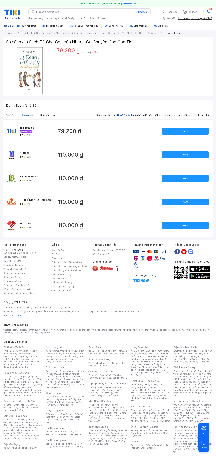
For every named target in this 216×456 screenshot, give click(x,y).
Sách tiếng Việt (138, 445)
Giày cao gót (52, 396)
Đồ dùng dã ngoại (193, 374)
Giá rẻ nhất (27, 115)
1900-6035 (17, 250)
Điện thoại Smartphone (14, 405)
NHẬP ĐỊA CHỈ (124, 115)
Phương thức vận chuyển (15, 269)
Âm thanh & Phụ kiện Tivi (185, 351)
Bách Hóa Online (98, 426)
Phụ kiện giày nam (61, 419)
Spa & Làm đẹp (151, 413)
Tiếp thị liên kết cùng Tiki (63, 282)
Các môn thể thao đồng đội (193, 384)
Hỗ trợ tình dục (28, 435)
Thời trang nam (55, 367)
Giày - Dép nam (55, 410)
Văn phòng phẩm (155, 445)
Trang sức (93, 375)
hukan (27, 332)
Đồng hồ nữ (105, 375)
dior (15, 330)
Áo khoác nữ (69, 353)
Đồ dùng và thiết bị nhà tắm (108, 413)
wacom (154, 330)
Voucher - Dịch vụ (141, 406)
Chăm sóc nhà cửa (22, 395)
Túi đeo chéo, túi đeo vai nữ (59, 431)
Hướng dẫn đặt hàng (13, 265)
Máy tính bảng (17, 410)
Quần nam (65, 371)
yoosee (173, 330)
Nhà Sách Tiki (139, 441)
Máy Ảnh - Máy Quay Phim (189, 401)
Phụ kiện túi (76, 434)
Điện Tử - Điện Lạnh (185, 347)
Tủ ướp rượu (204, 361)
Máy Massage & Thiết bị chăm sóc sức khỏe (22, 426)
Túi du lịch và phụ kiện (105, 351)
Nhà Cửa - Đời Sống (100, 401)
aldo (111, 330)
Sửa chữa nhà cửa (102, 407)
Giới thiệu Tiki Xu (59, 278)
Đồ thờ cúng (99, 418)
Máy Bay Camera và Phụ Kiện (191, 419)
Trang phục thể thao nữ (184, 371)
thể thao (100, 18)
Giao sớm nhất (47, 115)
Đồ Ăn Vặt (99, 438)
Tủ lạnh (182, 353)
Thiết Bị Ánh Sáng (192, 407)
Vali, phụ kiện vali (118, 353)
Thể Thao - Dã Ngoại (185, 367)
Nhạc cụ (111, 418)
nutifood (128, 330)
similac (187, 330)
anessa (163, 330)
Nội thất (102, 410)
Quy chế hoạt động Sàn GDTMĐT (108, 250)
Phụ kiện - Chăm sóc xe (142, 430)
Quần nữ (66, 351)
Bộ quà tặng (102, 444)
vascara (7, 330)
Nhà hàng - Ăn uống (147, 415)
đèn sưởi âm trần (187, 449)
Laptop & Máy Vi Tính (153, 367)
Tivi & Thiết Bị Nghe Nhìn (148, 371)
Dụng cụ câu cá (187, 382)
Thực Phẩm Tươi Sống (16, 372)
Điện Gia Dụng (11, 444)
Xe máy (140, 433)
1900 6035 (16, 315)
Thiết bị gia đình (29, 448)
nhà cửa (82, 18)
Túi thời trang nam (56, 440)
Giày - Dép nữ (54, 393)
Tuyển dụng (57, 258)
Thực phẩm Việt (28, 379)
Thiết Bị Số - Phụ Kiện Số (145, 380)
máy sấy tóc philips (194, 433)
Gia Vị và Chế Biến (103, 435)
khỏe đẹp (70, 18)
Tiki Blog (55, 254)
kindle (137, 330)
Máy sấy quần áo (188, 361)
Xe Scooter (157, 433)
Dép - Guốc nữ (67, 396)
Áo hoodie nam (59, 376)
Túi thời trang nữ (55, 428)
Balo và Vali (95, 347)
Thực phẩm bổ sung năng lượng (192, 391)
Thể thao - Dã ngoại (145, 356)
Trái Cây (7, 376)
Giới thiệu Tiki (58, 250)
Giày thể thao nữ (198, 390)
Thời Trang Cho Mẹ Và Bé (15, 351)
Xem (185, 131)
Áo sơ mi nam (65, 374)
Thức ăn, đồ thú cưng (19, 392)
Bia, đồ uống (14, 387)
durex (71, 330)
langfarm (18, 332)
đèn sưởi (188, 430)
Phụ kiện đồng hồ (102, 378)
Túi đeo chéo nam (63, 444)
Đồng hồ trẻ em (120, 378)
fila (40, 332)
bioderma (80, 330)
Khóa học (156, 410)
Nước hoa (14, 435)
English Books (148, 448)
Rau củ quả (14, 379)
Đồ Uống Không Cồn (106, 441)
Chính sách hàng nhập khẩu (16, 285)
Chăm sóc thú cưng (97, 430)
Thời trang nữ (54, 347)
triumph (119, 330)
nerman (146, 330)
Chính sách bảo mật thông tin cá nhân (69, 266)
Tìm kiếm (142, 11)
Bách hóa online (145, 364)
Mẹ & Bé (149, 361)
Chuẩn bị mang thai (18, 367)
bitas (205, 330)
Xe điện (159, 430)
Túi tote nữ (64, 434)
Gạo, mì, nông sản (19, 384)
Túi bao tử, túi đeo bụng (71, 446)
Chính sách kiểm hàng (14, 273)
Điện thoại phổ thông (19, 407)
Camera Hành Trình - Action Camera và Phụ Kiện (192, 410)
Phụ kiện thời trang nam (106, 364)
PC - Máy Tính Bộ (101, 395)
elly (88, 330)
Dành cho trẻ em (18, 390)
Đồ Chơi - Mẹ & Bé (13, 347)
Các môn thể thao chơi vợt (192, 386)
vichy (34, 332)
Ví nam (49, 444)
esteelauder (24, 330)
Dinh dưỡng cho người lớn (21, 361)
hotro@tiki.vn (28, 289)
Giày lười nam (52, 414)
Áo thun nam (52, 371)
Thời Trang (157, 351)
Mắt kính (115, 363)
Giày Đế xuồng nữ (64, 405)
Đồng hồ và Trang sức (101, 371)
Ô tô (147, 433)
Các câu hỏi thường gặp (14, 257)
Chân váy (66, 356)
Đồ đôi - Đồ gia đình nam (68, 379)
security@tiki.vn (27, 293)
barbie (47, 330)
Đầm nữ (57, 351)
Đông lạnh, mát (24, 382)
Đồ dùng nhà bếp (11, 448)
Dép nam (61, 417)
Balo (90, 351)
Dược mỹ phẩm (30, 438)
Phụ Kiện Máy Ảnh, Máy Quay (187, 405)
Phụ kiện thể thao (192, 376)
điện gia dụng (36, 18)
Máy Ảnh (199, 421)
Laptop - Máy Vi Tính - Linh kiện (107, 383)
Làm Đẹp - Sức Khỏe (15, 415)
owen (55, 330)
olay (181, 330)
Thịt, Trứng (18, 376)
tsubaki (47, 332)
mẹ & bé (58, 18)
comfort (197, 330)
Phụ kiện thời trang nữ (98, 363)
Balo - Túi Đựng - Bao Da (191, 413)
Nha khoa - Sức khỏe (149, 418)
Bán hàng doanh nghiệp (63, 286)
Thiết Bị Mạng (105, 392)
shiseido (7, 332)
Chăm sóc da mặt (12, 419)
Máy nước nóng (191, 359)
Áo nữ (48, 351)
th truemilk (37, 330)
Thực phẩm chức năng (20, 422)
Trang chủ (171, 11)
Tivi (181, 359)
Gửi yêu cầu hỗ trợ (12, 261)
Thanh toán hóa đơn (140, 410)
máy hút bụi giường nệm (191, 442)
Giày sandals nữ (62, 399)
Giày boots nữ (57, 402)
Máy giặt (183, 356)
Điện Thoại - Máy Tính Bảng (19, 401)
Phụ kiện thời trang (99, 359)
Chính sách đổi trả (12, 277)
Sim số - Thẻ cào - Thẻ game (155, 421)
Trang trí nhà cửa (96, 405)
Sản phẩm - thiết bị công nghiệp (150, 368)
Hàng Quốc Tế (139, 347)
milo (94, 330)
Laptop (115, 395)
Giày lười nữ (71, 402)
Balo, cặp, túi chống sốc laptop (107, 352)
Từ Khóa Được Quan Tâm (188, 426)
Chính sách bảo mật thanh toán (66, 262)
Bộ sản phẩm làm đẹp (21, 437)
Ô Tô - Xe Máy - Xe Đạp (145, 426)
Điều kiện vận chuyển (61, 290)
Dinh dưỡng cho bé (18, 359)
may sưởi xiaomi (188, 438)
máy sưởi (177, 430)
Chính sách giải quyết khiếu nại (66, 270)
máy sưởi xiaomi (195, 441)
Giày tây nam (67, 414)
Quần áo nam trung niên (63, 384)
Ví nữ (77, 431)
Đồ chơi (33, 351)
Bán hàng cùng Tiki (101, 254)
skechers (102, 330)
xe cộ (49, 18)
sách (91, 18)
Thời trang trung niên (62, 361)
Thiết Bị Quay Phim (190, 418)
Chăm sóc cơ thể (18, 425)
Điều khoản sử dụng (61, 274)
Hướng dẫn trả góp (12, 281)
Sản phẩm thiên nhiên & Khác (20, 429)
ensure (63, 330)
